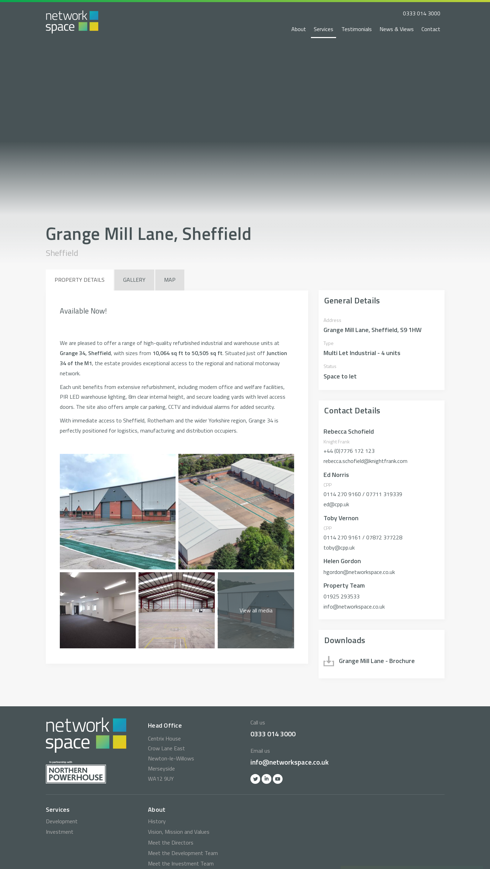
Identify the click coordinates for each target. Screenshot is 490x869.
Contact (430, 29)
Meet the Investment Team (181, 863)
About (298, 29)
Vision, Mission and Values (179, 831)
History (157, 821)
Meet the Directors (170, 842)
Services (323, 29)
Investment (59, 831)
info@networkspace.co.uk (289, 762)
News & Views (396, 29)
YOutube (278, 779)
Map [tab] (170, 279)
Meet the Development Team (183, 853)
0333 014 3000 (421, 13)
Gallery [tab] (134, 279)
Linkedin (266, 779)
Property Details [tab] (80, 279)
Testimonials (356, 29)
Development (62, 821)
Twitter (255, 779)
